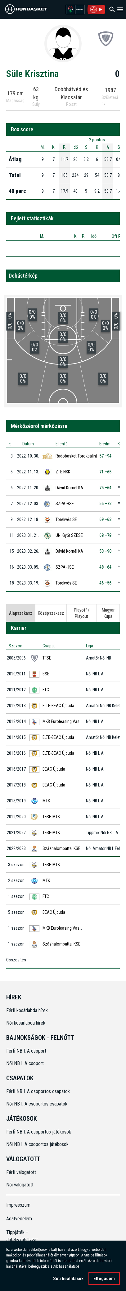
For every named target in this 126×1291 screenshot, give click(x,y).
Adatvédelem (19, 1219)
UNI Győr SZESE (69, 535)
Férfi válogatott (21, 1172)
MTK (46, 800)
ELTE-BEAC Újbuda (58, 705)
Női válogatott (20, 1185)
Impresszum (18, 1205)
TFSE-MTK (51, 816)
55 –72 (105, 503)
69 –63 (105, 519)
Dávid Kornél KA (69, 487)
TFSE (47, 657)
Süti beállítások (68, 1278)
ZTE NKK (63, 471)
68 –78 (105, 535)
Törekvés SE (66, 519)
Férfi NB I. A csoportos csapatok (38, 1091)
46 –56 (105, 582)
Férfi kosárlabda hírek (27, 1010)
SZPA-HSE (65, 503)
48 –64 (105, 567)
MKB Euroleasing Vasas (63, 721)
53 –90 (105, 551)
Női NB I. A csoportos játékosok (37, 1144)
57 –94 (105, 455)
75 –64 (105, 487)
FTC (46, 689)
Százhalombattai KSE (61, 848)
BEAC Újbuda (54, 769)
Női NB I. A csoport (25, 1063)
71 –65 (105, 471)
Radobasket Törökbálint (76, 455)
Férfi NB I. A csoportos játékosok (38, 1132)
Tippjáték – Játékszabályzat (20, 1236)
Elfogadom (104, 1278)
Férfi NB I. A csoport (26, 1051)
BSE (46, 673)
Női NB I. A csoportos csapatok (37, 1104)
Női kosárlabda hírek (25, 1023)
